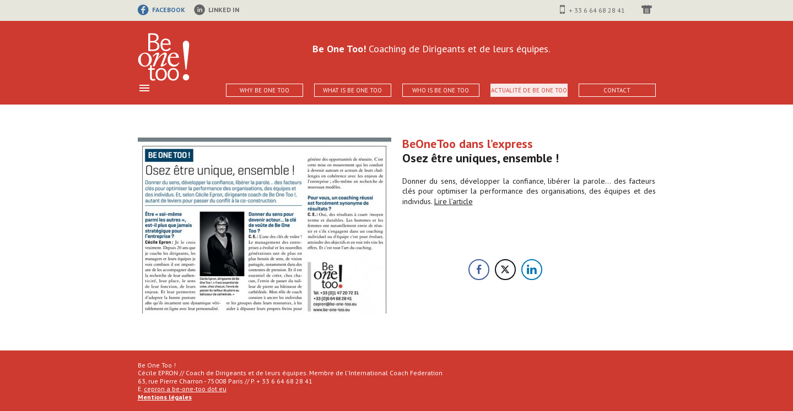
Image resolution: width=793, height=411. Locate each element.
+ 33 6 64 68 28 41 (597, 10)
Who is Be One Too (440, 90)
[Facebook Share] (478, 269)
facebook (168, 10)
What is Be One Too (352, 90)
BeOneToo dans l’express (467, 143)
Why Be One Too (264, 90)
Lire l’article (453, 201)
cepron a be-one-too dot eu (185, 389)
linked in (223, 10)
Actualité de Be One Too (529, 90)
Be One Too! (164, 57)
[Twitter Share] (505, 269)
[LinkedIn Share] (531, 269)
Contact (616, 90)
